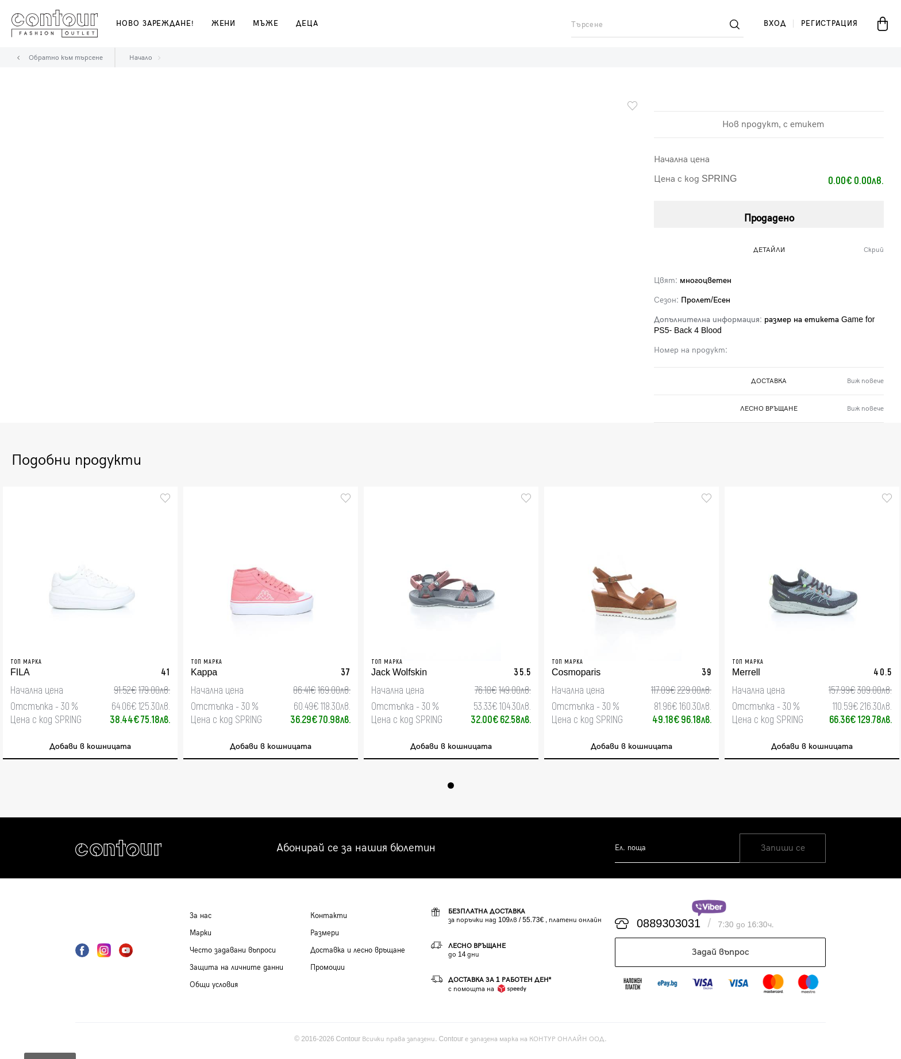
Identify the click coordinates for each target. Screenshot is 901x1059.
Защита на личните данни (236, 970)
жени (223, 23)
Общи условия (214, 987)
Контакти (328, 918)
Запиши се (783, 851)
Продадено (769, 215)
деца (307, 23)
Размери (324, 936)
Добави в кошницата (90, 747)
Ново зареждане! (155, 23)
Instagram (104, 953)
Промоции (327, 970)
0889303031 (668, 927)
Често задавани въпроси (233, 953)
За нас (200, 918)
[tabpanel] (90, 624)
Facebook (82, 953)
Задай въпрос (720, 955)
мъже (266, 23)
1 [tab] (451, 788)
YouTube (126, 953)
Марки (200, 936)
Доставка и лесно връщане (357, 953)
